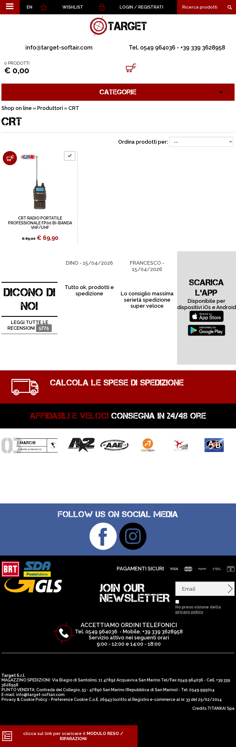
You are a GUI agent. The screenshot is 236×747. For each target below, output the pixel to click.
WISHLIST (72, 7)
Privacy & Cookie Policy (24, 699)
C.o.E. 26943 (100, 699)
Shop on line (16, 108)
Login (126, 7)
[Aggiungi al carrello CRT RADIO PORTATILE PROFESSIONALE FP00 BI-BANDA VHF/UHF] (10, 158)
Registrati (150, 7)
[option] (89, 274)
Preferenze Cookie (69, 699)
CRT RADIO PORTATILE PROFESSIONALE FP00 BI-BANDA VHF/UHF (40, 223)
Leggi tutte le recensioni (29, 326)
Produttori (50, 108)
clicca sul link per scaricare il (73, 736)
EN (29, 7)
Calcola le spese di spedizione (117, 383)
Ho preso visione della (198, 609)
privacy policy (189, 612)
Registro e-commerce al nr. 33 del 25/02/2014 (177, 699)
